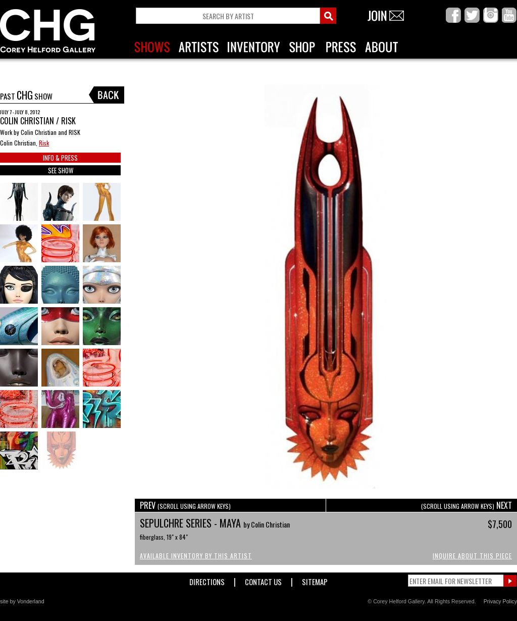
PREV (185, 505)
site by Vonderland (22, 601)
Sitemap (315, 580)
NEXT (466, 505)
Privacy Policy (500, 601)
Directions (207, 580)
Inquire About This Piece (472, 555)
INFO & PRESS (60, 158)
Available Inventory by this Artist (196, 555)
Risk (44, 142)
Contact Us (263, 580)
